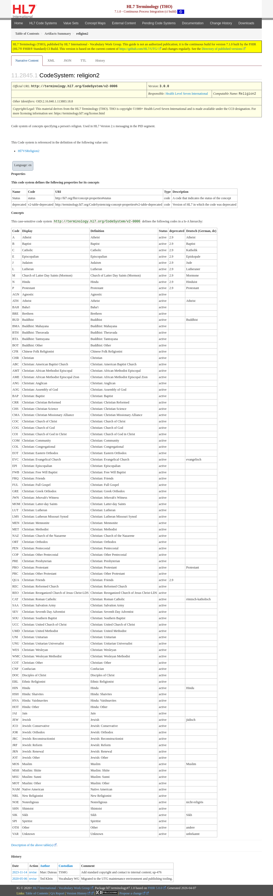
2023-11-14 (19, 872)
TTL (83, 60)
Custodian (66, 865)
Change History (221, 23)
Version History (78, 893)
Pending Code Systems (158, 23)
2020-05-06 (19, 878)
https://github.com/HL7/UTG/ (138, 49)
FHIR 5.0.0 (155, 887)
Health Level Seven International (187, 93)
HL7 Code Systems (43, 23)
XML (51, 60)
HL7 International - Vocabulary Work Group (61, 887)
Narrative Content (26, 60)
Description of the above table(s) (32, 844)
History (100, 60)
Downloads (246, 23)
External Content (124, 23)
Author (45, 865)
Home (18, 23)
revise (33, 872)
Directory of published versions (222, 49)
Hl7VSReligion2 (28, 150)
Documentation (193, 23)
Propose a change (132, 893)
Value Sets (70, 23)
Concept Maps (95, 23)
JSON (67, 60)
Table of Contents (36, 893)
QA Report (57, 893)
